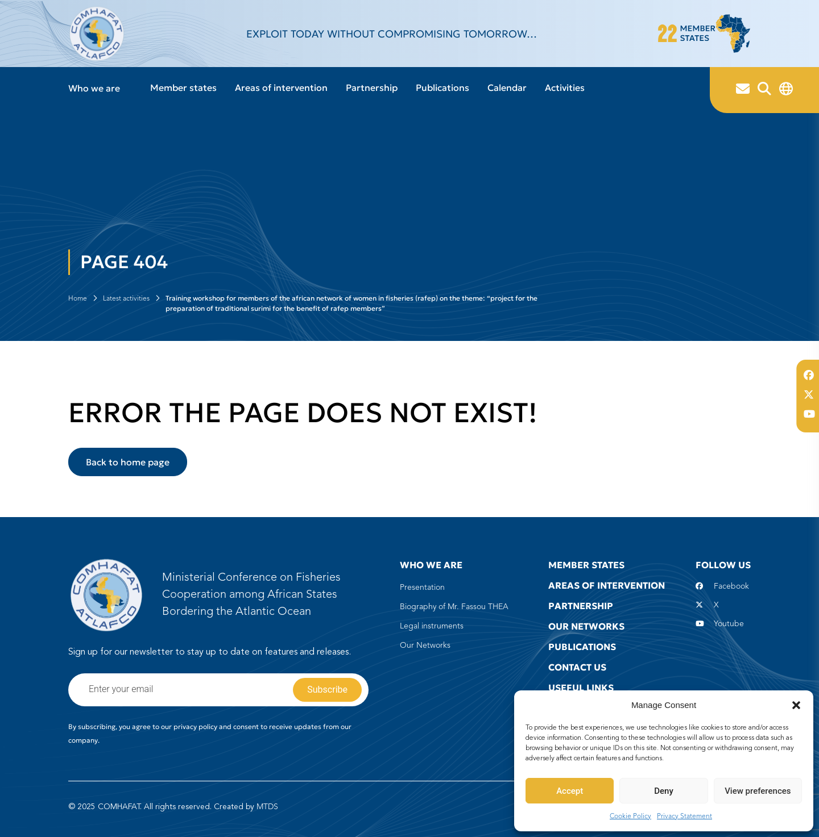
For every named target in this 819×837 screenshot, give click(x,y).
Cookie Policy (630, 816)
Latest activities (126, 298)
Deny (663, 791)
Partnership (372, 87)
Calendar (507, 87)
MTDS (267, 807)
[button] (796, 705)
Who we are (94, 88)
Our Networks (425, 645)
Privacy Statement (684, 816)
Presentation (422, 588)
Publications (442, 87)
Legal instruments (432, 626)
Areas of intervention (281, 87)
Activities (565, 87)
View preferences (758, 791)
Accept (569, 791)
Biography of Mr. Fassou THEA (454, 607)
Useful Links (581, 687)
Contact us (577, 667)
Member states (183, 87)
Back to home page (127, 462)
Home (77, 298)
